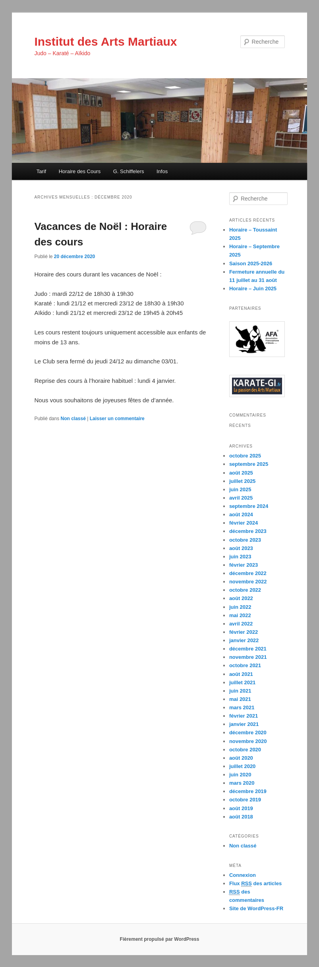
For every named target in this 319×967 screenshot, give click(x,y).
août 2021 (241, 674)
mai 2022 (240, 615)
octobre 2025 (245, 456)
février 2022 (243, 632)
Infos (162, 171)
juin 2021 (240, 691)
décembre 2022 (248, 573)
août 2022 (241, 598)
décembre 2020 (248, 732)
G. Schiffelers (128, 171)
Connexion (242, 875)
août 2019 (241, 808)
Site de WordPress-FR (256, 908)
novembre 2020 (248, 741)
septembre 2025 (248, 464)
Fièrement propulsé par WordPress (159, 939)
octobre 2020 (245, 750)
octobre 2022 (245, 590)
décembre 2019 (248, 791)
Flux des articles (255, 883)
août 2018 (241, 817)
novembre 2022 (248, 582)
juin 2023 (240, 557)
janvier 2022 (244, 640)
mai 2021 (240, 699)
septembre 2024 (248, 506)
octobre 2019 (245, 800)
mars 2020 (242, 783)
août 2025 (241, 473)
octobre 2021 (245, 665)
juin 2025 (240, 489)
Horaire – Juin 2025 (252, 288)
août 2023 (241, 548)
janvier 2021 (244, 724)
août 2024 (241, 514)
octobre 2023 (245, 540)
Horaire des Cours (80, 171)
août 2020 (241, 758)
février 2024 (243, 523)
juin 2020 (240, 775)
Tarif (41, 171)
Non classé (73, 418)
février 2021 (243, 716)
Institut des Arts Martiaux (105, 41)
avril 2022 (241, 624)
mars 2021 (242, 707)
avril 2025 (241, 498)
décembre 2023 (248, 531)
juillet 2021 (242, 682)
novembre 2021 (248, 657)
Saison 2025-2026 (250, 263)
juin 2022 (240, 607)
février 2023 (243, 565)
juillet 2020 (242, 766)
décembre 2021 (248, 649)
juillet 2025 (242, 481)
